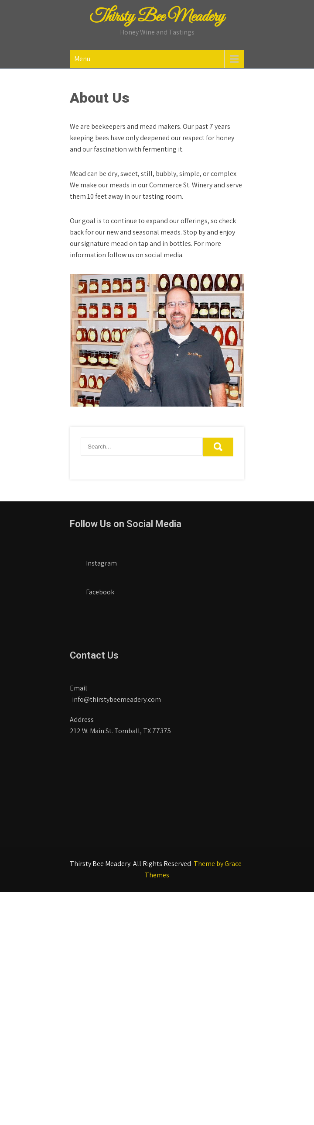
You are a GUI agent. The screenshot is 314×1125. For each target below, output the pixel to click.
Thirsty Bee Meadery (157, 17)
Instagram (94, 560)
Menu (82, 58)
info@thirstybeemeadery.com (116, 699)
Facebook (93, 589)
